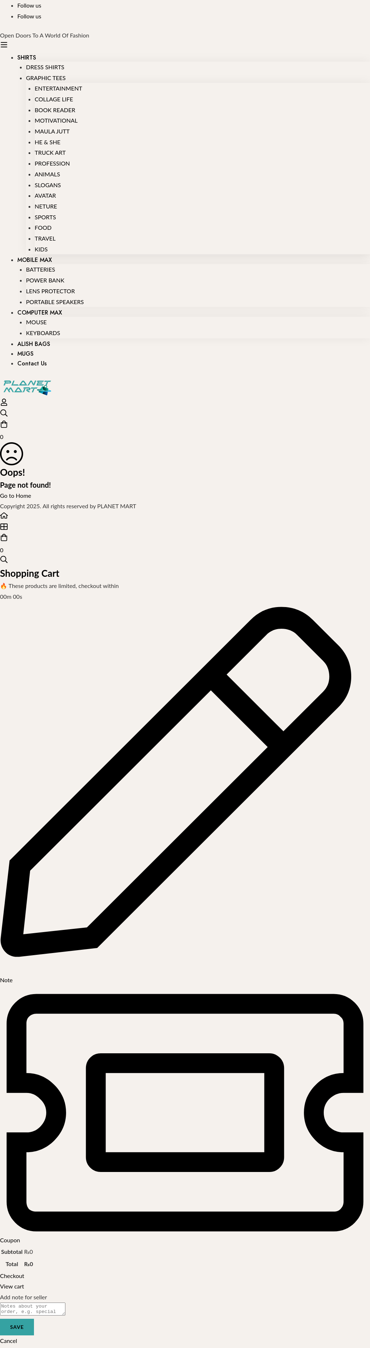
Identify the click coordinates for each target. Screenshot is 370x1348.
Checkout (12, 1275)
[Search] (185, 414)
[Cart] (185, 431)
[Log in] (4, 403)
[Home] (185, 517)
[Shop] (185, 528)
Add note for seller (23, 1297)
